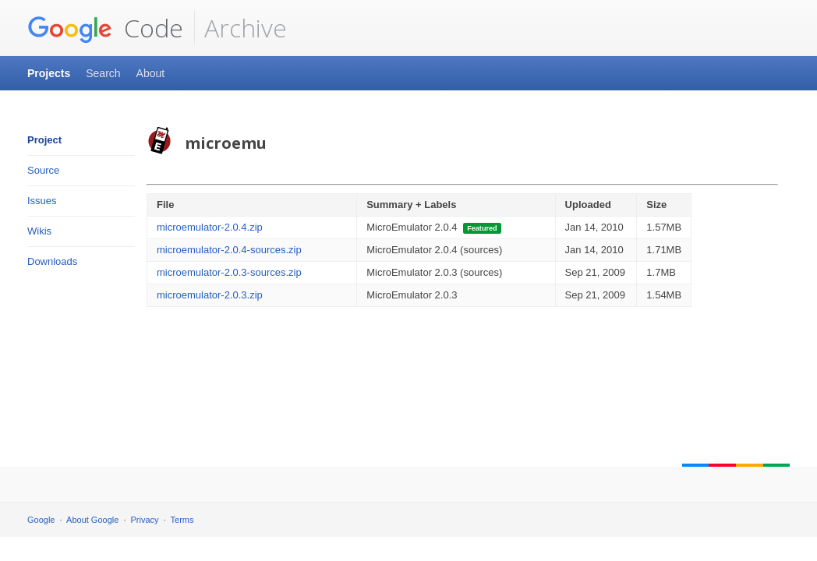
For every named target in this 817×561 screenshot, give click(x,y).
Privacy (145, 519)
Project (44, 140)
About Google (92, 519)
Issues (42, 200)
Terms (182, 519)
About (150, 73)
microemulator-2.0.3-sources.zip (229, 272)
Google (41, 519)
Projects (48, 73)
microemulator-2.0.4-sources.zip (229, 250)
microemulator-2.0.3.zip (210, 295)
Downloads (52, 261)
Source (43, 170)
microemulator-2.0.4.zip (210, 227)
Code (105, 28)
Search (103, 73)
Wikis (39, 231)
